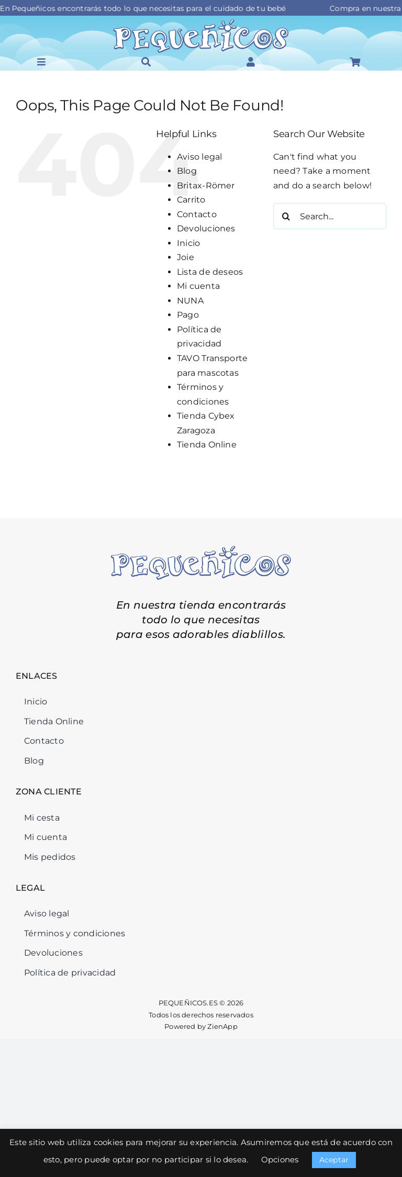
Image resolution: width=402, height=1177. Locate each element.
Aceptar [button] (334, 1159)
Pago (188, 315)
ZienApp (222, 1026)
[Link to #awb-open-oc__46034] (146, 61)
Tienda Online (207, 445)
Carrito (191, 200)
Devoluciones (206, 228)
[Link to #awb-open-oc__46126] (251, 61)
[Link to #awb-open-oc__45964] (41, 61)
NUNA (190, 301)
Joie (185, 257)
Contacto (197, 214)
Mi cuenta (198, 286)
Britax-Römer (206, 185)
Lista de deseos (210, 272)
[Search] (286, 216)
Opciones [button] (280, 1159)
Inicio (188, 243)
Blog (187, 171)
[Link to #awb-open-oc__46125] (355, 61)
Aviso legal (199, 157)
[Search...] (329, 216)
